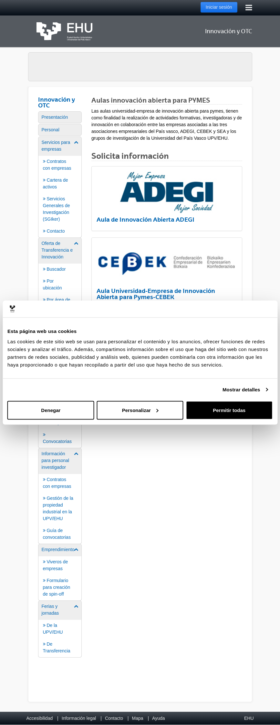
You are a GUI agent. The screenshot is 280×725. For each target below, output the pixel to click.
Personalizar (140, 410)
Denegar (50, 410)
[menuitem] (60, 117)
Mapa (137, 718)
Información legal (79, 718)
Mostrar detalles (241, 389)
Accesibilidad (39, 718)
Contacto (114, 718)
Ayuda (158, 718)
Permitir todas (229, 410)
